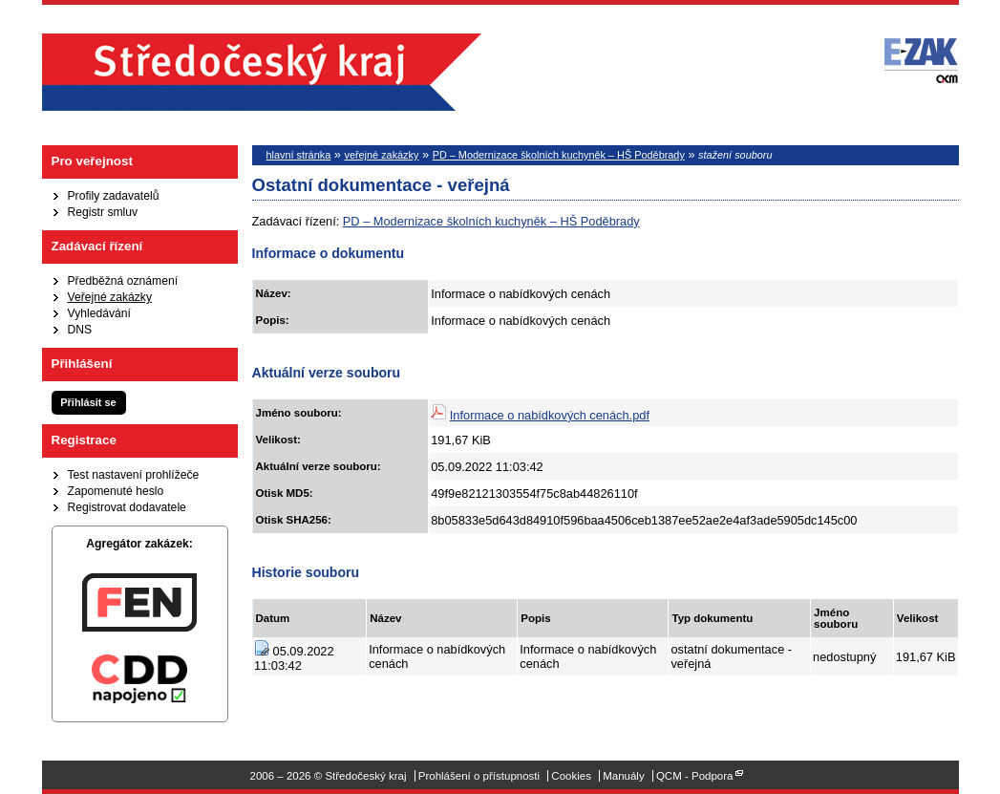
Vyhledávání (99, 313)
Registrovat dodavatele (127, 507)
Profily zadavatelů (114, 196)
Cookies (571, 776)
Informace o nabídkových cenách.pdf (549, 415)
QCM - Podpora (695, 776)
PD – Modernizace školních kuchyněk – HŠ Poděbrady (559, 155)
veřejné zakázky (381, 155)
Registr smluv (103, 212)
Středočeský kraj (261, 72)
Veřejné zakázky (110, 297)
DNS (80, 329)
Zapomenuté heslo (116, 491)
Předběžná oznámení (123, 281)
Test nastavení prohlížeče (134, 475)
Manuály (624, 776)
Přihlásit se (88, 402)
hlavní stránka (298, 155)
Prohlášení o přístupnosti (479, 776)
